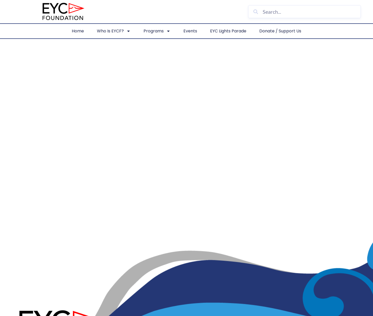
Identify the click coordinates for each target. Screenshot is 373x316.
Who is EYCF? (114, 31)
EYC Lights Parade (228, 31)
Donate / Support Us (280, 31)
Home (78, 31)
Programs (157, 31)
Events (190, 31)
